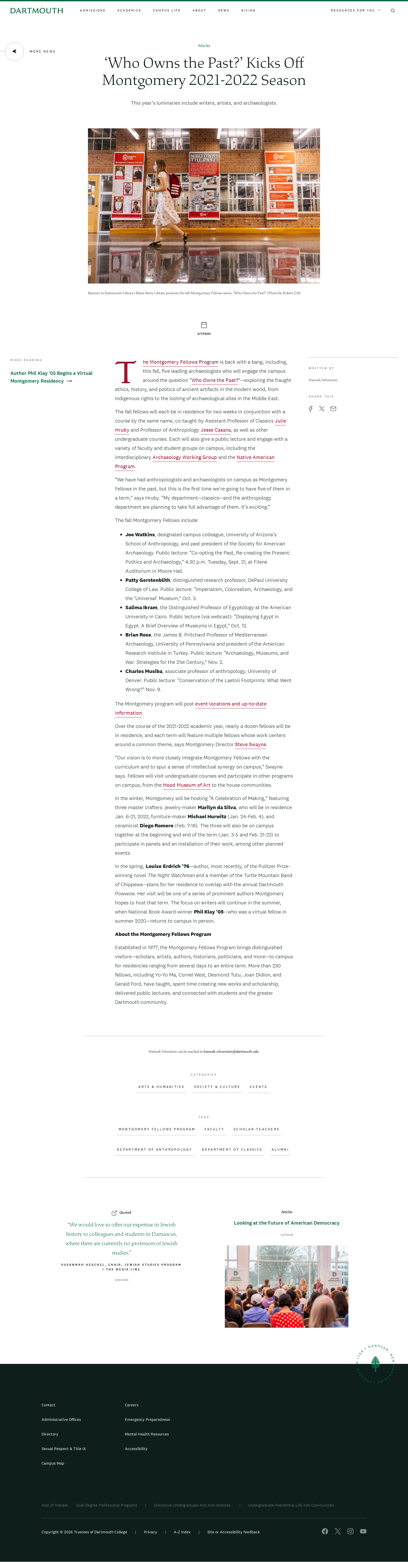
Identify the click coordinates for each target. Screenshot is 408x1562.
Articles (204, 46)
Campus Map (53, 1463)
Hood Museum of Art (187, 785)
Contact (48, 1404)
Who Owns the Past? (215, 380)
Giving (248, 10)
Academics (129, 10)
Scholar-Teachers (256, 1129)
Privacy (150, 1531)
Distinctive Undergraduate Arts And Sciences (193, 1505)
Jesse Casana (216, 429)
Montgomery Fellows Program (157, 1129)
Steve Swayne (250, 744)
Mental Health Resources (147, 1434)
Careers (131, 1404)
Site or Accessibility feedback (233, 1531)
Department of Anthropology (155, 1150)
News (224, 10)
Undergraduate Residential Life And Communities (291, 1505)
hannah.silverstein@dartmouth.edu (231, 1052)
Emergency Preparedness (147, 1419)
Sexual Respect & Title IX (64, 1448)
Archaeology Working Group (184, 457)
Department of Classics (232, 1150)
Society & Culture (217, 1087)
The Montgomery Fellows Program (181, 362)
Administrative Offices (61, 1419)
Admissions (93, 10)
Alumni (280, 1150)
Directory (50, 1434)
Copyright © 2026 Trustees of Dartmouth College (84, 1531)
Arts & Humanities (161, 1087)
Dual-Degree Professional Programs (106, 1505)
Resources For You (355, 10)
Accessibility (136, 1448)
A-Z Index (182, 1531)
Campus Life (167, 10)
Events (258, 1087)
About (199, 10)
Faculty (214, 1129)
